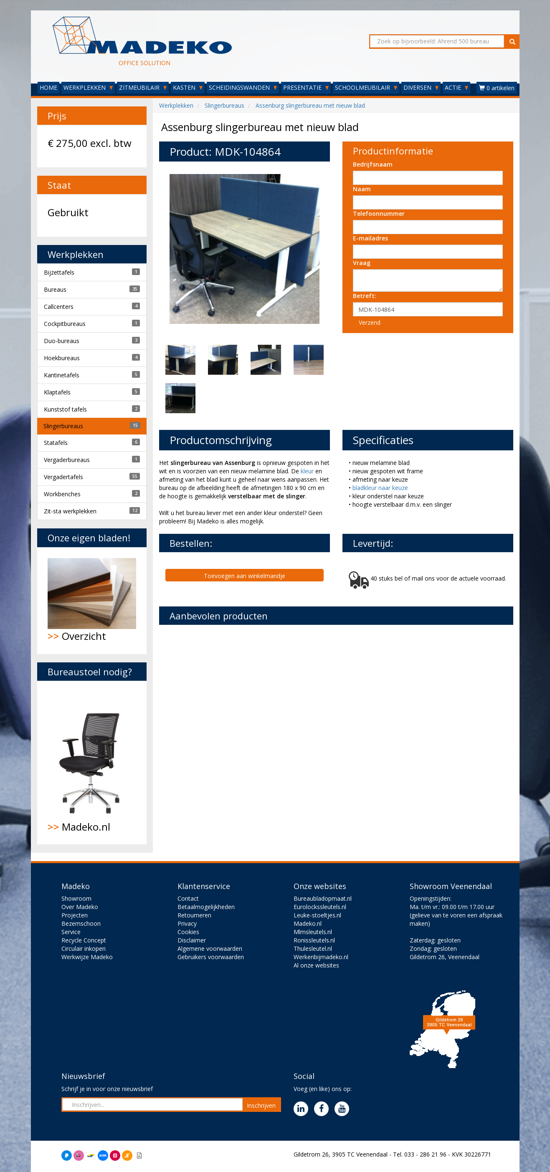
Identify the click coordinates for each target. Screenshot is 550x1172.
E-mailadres (370, 238)
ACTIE (456, 87)
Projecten (74, 915)
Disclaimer (191, 940)
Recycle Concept (83, 940)
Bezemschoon (81, 923)
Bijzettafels (59, 272)
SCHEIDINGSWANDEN (243, 87)
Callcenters (59, 307)
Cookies (188, 932)
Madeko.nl (92, 763)
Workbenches (62, 494)
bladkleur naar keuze (380, 488)
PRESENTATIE (306, 87)
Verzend (369, 322)
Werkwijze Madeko (87, 957)
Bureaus (55, 289)
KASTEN (188, 87)
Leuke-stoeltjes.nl (317, 915)
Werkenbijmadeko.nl (321, 957)
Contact (188, 898)
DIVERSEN (420, 87)
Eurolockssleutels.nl (320, 907)
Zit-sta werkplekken (70, 511)
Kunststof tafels (65, 409)
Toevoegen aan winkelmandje (244, 576)
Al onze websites (316, 965)
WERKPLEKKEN (88, 87)
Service (71, 932)
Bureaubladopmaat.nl (323, 898)
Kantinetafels (61, 375)
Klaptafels (57, 392)
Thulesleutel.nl (313, 948)
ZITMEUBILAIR (143, 87)
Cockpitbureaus (65, 324)
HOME (48, 87)
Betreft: (364, 296)
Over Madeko (79, 907)
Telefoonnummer (379, 213)
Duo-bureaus (61, 341)
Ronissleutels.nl (314, 940)
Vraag (361, 263)
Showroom (76, 898)
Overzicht (92, 600)
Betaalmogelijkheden (206, 907)
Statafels (56, 443)
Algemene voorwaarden (209, 948)
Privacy (187, 923)
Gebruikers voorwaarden (210, 957)
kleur (308, 471)
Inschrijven (261, 1105)
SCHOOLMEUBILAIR (366, 87)
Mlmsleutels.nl (313, 932)
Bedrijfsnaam (373, 164)
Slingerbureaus (63, 426)
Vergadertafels (63, 477)
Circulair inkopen (83, 948)
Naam (362, 189)
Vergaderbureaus (67, 460)
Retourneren (194, 915)
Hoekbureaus (62, 358)
